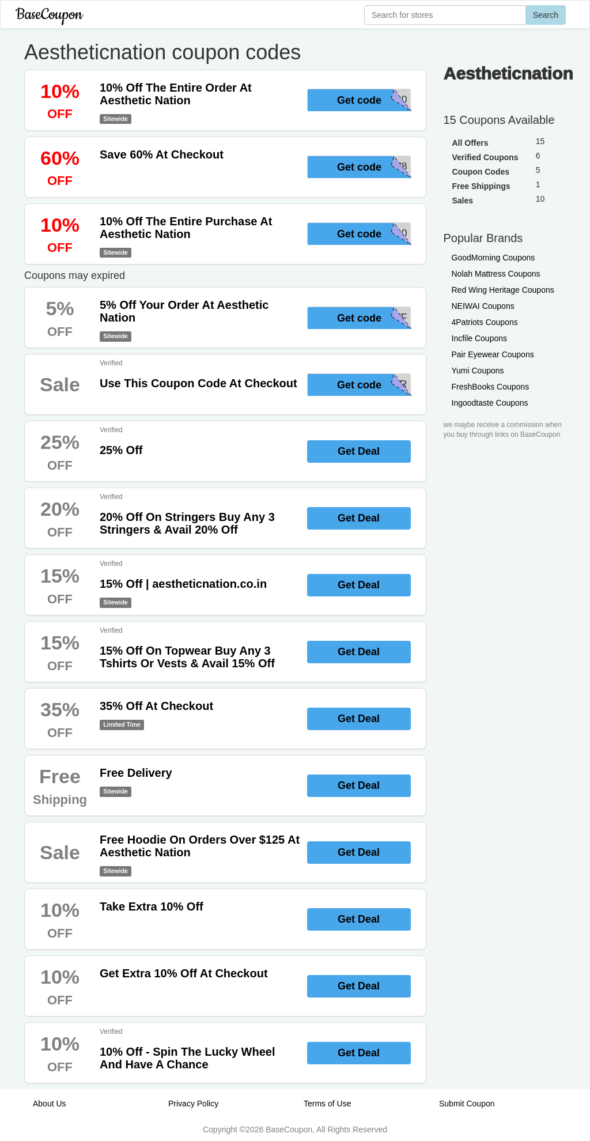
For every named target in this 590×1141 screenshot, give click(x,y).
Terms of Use (327, 1103)
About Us (49, 1103)
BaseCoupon (49, 15)
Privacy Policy (193, 1103)
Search (545, 15)
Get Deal (359, 451)
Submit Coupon (467, 1103)
